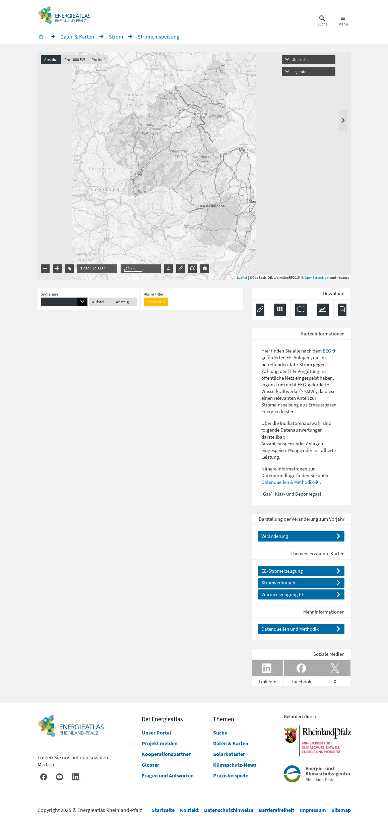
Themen (223, 719)
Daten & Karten (230, 743)
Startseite (163, 810)
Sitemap (341, 810)
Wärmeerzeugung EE (282, 594)
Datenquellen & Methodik (287, 482)
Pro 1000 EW (74, 59)
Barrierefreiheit (276, 810)
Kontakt (189, 810)
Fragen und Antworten (168, 775)
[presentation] (194, 166)
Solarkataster (229, 754)
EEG (327, 350)
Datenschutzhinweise (228, 810)
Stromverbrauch (278, 582)
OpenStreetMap (317, 277)
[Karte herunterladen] (301, 310)
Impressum (313, 810)
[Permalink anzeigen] (260, 310)
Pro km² (98, 59)
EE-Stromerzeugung (282, 571)
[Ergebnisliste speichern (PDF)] (342, 310)
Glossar (150, 764)
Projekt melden (160, 743)
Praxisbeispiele (230, 775)
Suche (220, 732)
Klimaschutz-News (234, 764)
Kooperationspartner (166, 754)
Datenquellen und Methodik (290, 629)
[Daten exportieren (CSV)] (280, 310)
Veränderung (274, 536)
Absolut (51, 59)
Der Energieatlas (162, 719)
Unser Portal (156, 732)
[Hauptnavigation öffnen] (343, 21)
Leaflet (242, 277)
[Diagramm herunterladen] (323, 310)
